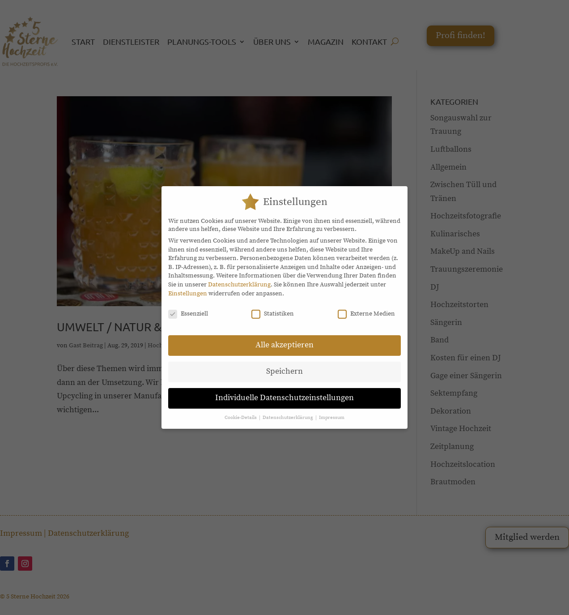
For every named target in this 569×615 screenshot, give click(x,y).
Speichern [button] (284, 366)
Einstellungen (187, 287)
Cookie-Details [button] (241, 412)
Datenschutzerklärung (239, 279)
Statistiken (272, 308)
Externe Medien (366, 308)
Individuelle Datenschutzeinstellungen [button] (284, 392)
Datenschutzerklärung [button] (288, 412)
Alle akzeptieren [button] (284, 339)
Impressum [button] (331, 412)
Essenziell (188, 308)
